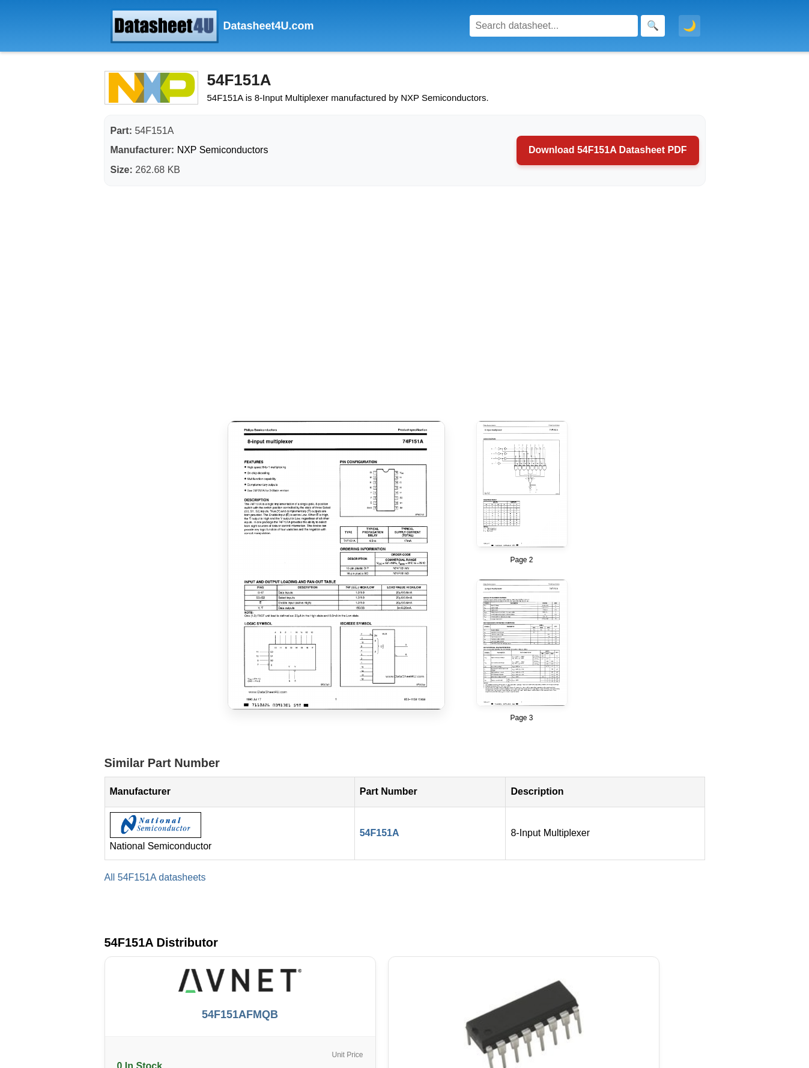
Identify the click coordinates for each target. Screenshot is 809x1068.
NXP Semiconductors (222, 150)
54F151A (379, 833)
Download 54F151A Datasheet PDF (607, 150)
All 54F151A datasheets (155, 877)
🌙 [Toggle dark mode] (689, 26)
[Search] (554, 26)
